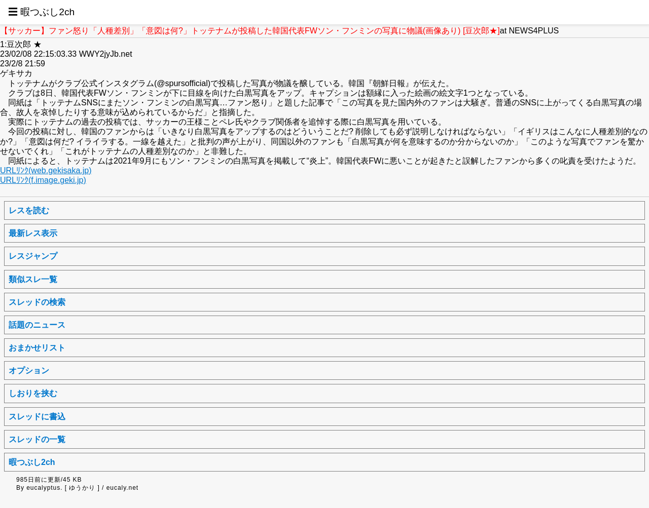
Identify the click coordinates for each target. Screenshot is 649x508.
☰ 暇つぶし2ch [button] (41, 12)
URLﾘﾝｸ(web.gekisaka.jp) (46, 170)
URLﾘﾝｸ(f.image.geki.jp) (43, 180)
